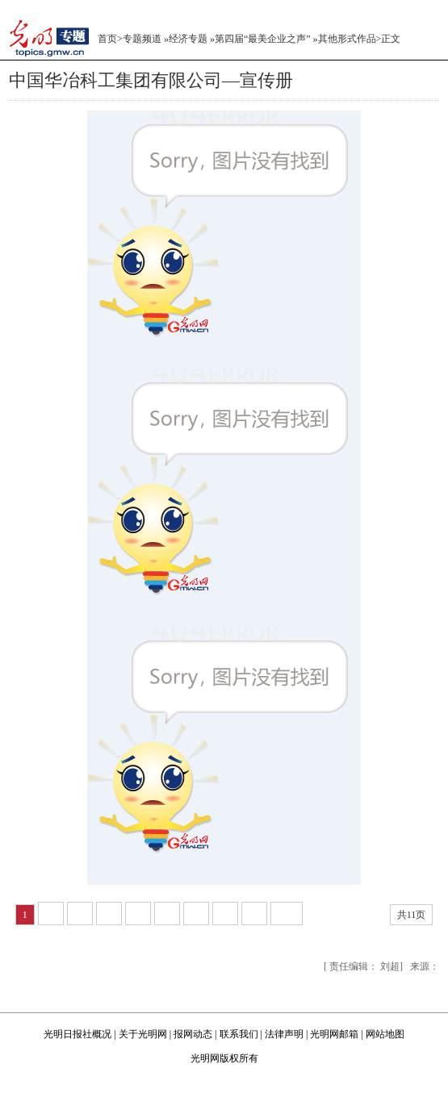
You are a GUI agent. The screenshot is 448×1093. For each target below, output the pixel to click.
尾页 (369, 914)
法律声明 (284, 1034)
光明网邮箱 (334, 1034)
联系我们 (239, 1034)
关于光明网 (143, 1034)
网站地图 (385, 1034)
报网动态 (193, 1034)
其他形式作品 (347, 38)
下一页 (327, 914)
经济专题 (188, 38)
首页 (107, 38)
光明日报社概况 (77, 1034)
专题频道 (142, 38)
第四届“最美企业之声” (263, 38)
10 (286, 913)
